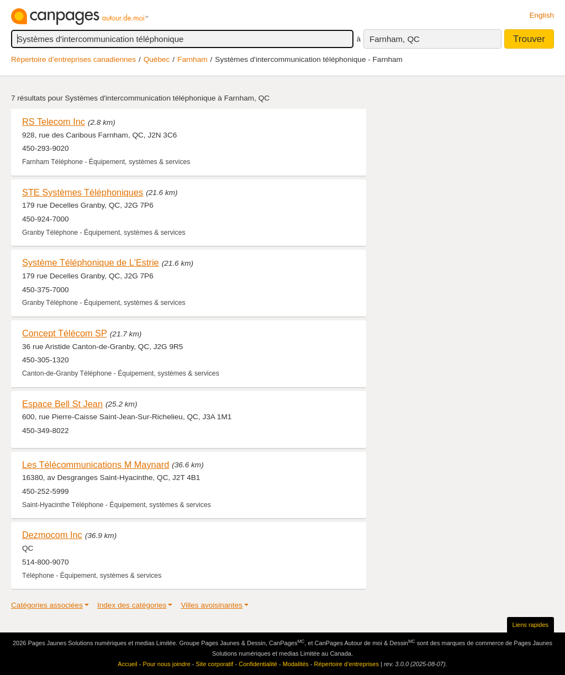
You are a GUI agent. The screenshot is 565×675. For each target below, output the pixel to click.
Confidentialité (258, 664)
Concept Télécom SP (64, 333)
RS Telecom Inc (53, 121)
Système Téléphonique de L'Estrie (90, 262)
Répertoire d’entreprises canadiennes (73, 59)
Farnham (192, 59)
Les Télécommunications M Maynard (95, 465)
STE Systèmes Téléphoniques (82, 192)
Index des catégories (131, 605)
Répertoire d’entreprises (346, 664)
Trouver (529, 39)
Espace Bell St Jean (62, 404)
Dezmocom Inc (52, 535)
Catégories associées (47, 605)
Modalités (296, 664)
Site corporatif (215, 664)
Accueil (127, 664)
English (541, 15)
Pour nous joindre (167, 664)
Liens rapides (530, 624)
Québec (157, 59)
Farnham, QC (394, 39)
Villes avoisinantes (211, 605)
